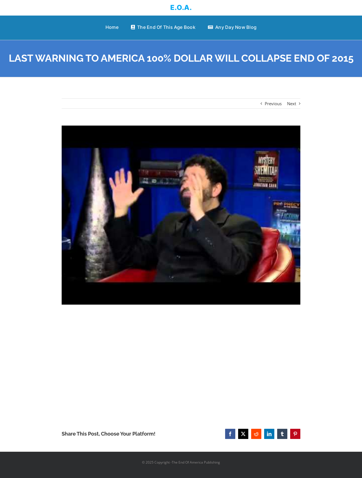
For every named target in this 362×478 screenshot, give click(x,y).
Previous (273, 103)
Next (291, 103)
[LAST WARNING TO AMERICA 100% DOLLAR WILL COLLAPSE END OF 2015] (181, 215)
